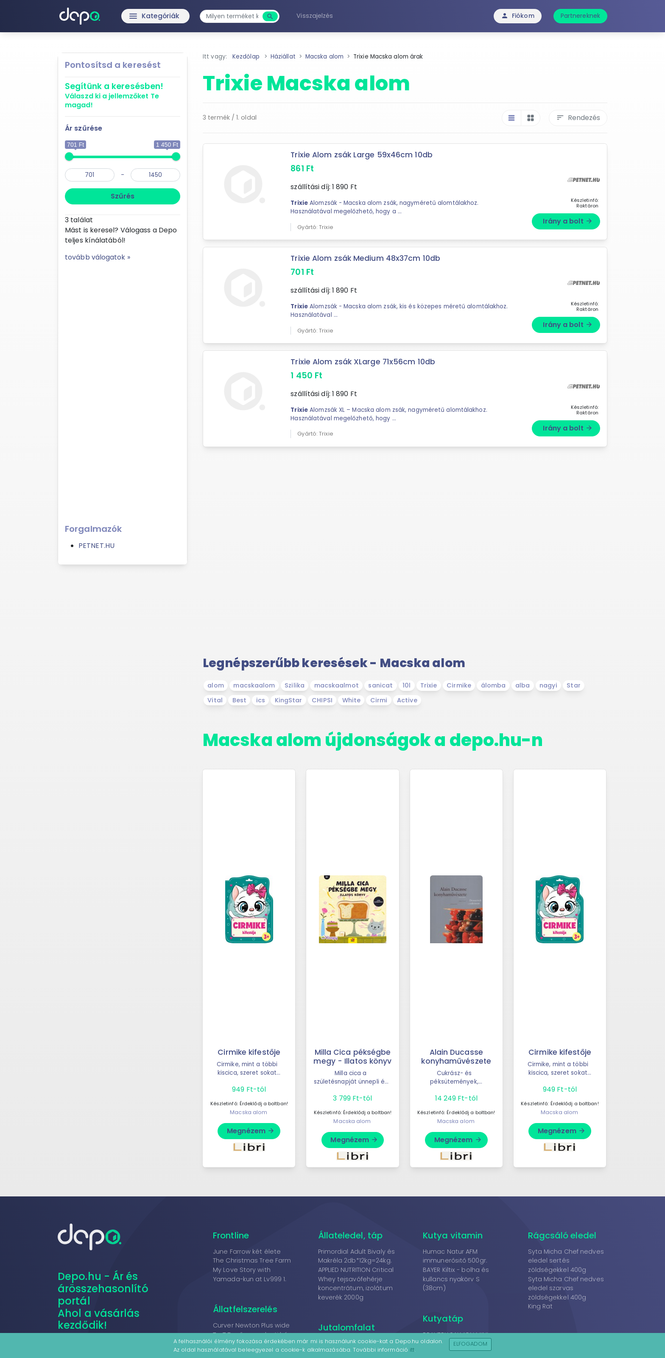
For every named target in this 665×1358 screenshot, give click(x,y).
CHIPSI (322, 700)
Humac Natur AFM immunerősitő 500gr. (455, 1256)
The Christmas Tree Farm (252, 1260)
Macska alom (248, 1112)
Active (407, 700)
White (351, 700)
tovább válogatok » (97, 257)
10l (406, 685)
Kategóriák (137, 16)
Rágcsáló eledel (562, 1235)
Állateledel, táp (350, 1235)
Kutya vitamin (453, 1235)
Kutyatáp (443, 1318)
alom (215, 685)
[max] (155, 175)
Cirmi (379, 700)
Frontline (231, 1235)
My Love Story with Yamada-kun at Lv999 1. (249, 1274)
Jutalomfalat (346, 1327)
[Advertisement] (122, 390)
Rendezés (578, 118)
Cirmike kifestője (249, 1052)
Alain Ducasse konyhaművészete (456, 1056)
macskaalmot (336, 685)
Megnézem (251, 1131)
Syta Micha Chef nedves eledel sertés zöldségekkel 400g (566, 1260)
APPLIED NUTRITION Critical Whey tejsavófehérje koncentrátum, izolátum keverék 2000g (356, 1284)
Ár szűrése (83, 128)
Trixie (428, 685)
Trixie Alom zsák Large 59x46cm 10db (362, 155)
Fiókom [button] (517, 15)
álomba (493, 685)
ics (260, 700)
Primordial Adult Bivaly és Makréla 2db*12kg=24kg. (356, 1256)
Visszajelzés (316, 15)
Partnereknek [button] (580, 15)
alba (522, 685)
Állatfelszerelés (245, 1309)
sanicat (380, 685)
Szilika (295, 685)
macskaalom (254, 685)
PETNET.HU (96, 545)
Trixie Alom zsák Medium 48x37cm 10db (366, 258)
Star (573, 685)
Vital (215, 700)
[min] (90, 175)
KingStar (288, 700)
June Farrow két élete (247, 1251)
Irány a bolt (567, 221)
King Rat (540, 1306)
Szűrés (122, 196)
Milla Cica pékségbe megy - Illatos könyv (352, 1056)
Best (239, 700)
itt (412, 1350)
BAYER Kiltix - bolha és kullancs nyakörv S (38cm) (456, 1279)
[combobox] (234, 16)
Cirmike (459, 685)
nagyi (548, 685)
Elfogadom (470, 1344)
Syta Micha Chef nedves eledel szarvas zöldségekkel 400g (566, 1288)
